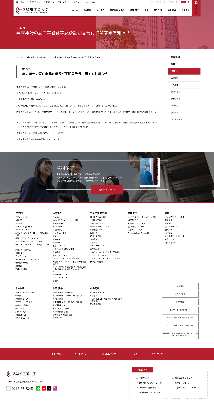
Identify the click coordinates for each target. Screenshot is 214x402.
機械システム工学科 (98, 217)
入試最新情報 (58, 223)
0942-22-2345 (22, 388)
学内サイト (180, 310)
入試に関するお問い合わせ (63, 249)
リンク (134, 354)
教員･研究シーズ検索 (136, 227)
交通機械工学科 (96, 220)
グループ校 (56, 354)
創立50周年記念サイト (184, 378)
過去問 (55, 281)
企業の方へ (76, 2)
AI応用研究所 (133, 220)
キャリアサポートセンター (175, 217)
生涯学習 (93, 296)
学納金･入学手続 (59, 233)
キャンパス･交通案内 (23, 227)
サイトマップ (157, 354)
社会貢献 (185, 10)
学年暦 (18, 296)
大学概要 (19, 220)
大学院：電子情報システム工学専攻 (104, 255)
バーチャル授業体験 (147, 388)
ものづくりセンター (61, 308)
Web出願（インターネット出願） (66, 220)
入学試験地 (57, 230)
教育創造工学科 (96, 230)
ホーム (75, 10)
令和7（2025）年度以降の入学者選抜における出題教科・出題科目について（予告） (69, 269)
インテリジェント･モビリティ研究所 (67, 296)
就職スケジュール (172, 227)
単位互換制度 (20, 315)
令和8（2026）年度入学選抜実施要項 (68, 258)
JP (183, 2)
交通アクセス (180, 294)
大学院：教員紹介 (97, 262)
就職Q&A (168, 230)
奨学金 (55, 236)
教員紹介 (93, 233)
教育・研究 (176, 92)
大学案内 (87, 10)
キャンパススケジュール (25, 292)
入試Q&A (56, 239)
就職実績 (93, 239)
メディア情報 (176, 119)
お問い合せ (180, 302)
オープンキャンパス (61, 278)
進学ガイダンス (59, 246)
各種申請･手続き (22, 305)
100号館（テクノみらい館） (64, 292)
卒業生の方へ (63, 2)
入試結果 (56, 243)
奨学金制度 (19, 308)
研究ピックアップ (135, 230)
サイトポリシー (81, 354)
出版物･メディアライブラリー (27, 259)
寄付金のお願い (21, 269)
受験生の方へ (20, 2)
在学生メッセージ (182, 383)
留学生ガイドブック (61, 274)
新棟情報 (19, 266)
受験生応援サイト (146, 378)
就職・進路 (176, 112)
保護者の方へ (49, 2)
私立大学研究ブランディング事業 (28, 241)
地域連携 (175, 106)
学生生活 (158, 10)
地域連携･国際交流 (23, 250)
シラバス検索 (180, 318)
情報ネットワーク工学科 (100, 227)
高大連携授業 (95, 304)
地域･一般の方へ (91, 2)
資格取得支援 (20, 312)
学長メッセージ (21, 217)
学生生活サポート (22, 318)
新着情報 (30, 57)
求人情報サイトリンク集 (175, 236)
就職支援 (168, 220)
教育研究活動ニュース (136, 223)
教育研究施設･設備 (60, 312)
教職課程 (93, 243)
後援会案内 (19, 253)
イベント (175, 85)
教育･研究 (134, 10)
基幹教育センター (22, 299)
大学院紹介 (94, 249)
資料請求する (105, 189)
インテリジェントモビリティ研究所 (142, 217)
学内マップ (57, 318)
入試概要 (56, 217)
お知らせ (20, 28)
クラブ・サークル (178, 99)
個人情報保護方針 (110, 354)
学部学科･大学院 (117, 10)
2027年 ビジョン (22, 230)
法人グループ (20, 256)
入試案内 (100, 10)
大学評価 (19, 223)
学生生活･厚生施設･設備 (62, 315)
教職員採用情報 (21, 263)
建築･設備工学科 (97, 223)
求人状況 (168, 233)
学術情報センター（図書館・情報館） (68, 302)
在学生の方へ (35, 2)
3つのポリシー (58, 227)
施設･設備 (171, 10)
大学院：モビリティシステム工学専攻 (105, 258)
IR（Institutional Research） (139, 233)
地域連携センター (60, 305)
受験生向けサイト (60, 255)
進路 (146, 10)
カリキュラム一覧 (97, 246)
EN (188, 2)
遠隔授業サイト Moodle (180, 334)
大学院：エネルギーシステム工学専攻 (105, 252)
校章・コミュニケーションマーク (28, 238)
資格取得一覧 (170, 243)
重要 (173, 64)
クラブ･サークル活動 (23, 302)
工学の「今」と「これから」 (187, 388)
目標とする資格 (96, 236)
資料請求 (56, 252)
